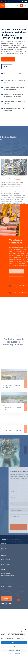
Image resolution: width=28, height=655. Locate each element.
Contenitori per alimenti (6, 625)
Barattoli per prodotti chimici (7, 622)
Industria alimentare (5, 611)
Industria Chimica (5, 609)
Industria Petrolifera (5, 606)
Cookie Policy (11, 653)
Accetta (14, 642)
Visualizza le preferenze (14, 650)
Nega (14, 646)
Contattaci (6, 66)
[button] (26, 629)
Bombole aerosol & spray (7, 620)
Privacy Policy (17, 653)
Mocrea (17, 595)
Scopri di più (8, 59)
